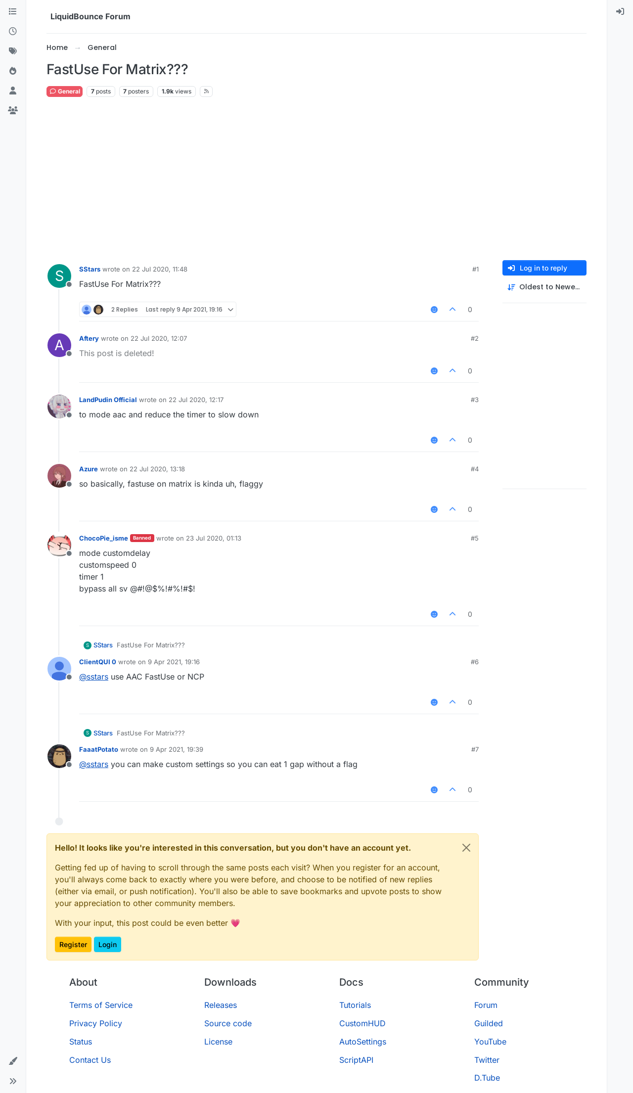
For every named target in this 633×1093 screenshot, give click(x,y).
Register (73, 944)
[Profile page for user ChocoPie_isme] (59, 545)
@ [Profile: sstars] (93, 677)
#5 (475, 538)
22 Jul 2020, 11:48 (159, 269)
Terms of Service (101, 1005)
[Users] (13, 91)
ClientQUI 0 (97, 662)
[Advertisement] (316, 179)
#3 (475, 400)
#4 (475, 469)
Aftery (89, 338)
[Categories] (13, 12)
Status (80, 1042)
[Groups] (13, 111)
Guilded (488, 1023)
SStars (89, 269)
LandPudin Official (108, 400)
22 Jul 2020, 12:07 (159, 338)
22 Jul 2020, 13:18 (157, 469)
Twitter (486, 1060)
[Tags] (13, 51)
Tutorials (355, 1005)
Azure (88, 469)
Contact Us (90, 1060)
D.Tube (487, 1078)
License (218, 1042)
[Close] (466, 848)
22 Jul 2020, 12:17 (196, 400)
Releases (220, 1005)
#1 (475, 269)
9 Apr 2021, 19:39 (176, 749)
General (64, 91)
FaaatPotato (98, 749)
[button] (13, 1061)
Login (107, 944)
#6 (475, 662)
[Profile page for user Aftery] (59, 345)
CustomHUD (362, 1023)
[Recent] (13, 32)
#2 (475, 338)
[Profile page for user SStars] (59, 276)
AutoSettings (362, 1042)
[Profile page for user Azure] (59, 476)
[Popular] (13, 71)
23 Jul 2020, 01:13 (213, 538)
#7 (475, 749)
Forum (485, 1005)
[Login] (620, 12)
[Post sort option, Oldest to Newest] (544, 287)
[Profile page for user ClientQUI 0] (59, 669)
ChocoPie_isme (103, 538)
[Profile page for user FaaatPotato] (59, 756)
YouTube (490, 1042)
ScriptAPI (356, 1060)
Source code (228, 1023)
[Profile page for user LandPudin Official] (59, 406)
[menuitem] (620, 12)
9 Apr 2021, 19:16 (174, 662)
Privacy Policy (95, 1023)
